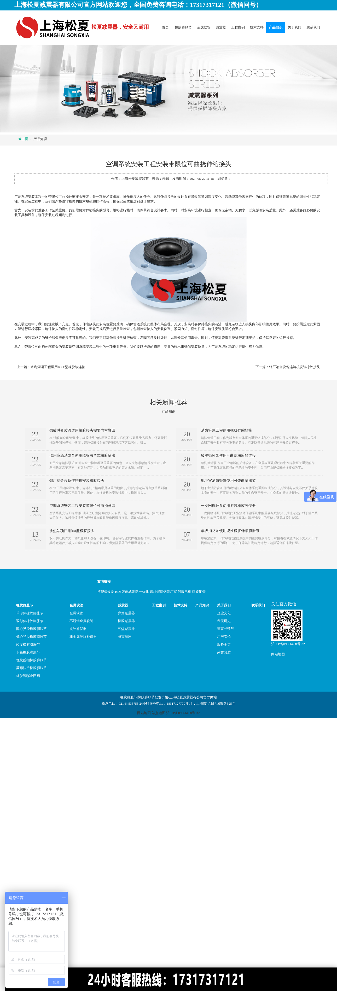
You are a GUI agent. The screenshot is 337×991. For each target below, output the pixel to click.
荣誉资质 (224, 652)
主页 (24, 139)
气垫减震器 (126, 629)
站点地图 (158, 713)
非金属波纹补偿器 (83, 637)
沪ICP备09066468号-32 (288, 644)
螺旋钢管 (199, 592)
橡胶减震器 (126, 621)
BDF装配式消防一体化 (132, 592)
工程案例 (238, 27)
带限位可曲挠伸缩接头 (65, 197)
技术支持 (257, 27)
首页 (165, 27)
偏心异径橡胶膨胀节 (31, 637)
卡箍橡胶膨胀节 (28, 652)
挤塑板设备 (105, 592)
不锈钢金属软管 (81, 621)
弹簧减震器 (126, 613)
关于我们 (294, 27)
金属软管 (204, 27)
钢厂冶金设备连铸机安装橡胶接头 (294, 367)
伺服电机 (184, 592)
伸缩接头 (89, 324)
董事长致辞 (225, 629)
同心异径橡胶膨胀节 (31, 629)
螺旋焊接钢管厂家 (163, 592)
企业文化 (224, 613)
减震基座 (124, 637)
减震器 (221, 27)
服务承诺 (224, 644)
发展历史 (224, 621)
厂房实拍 (224, 637)
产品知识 (275, 27)
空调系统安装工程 (28, 197)
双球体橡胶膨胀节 (29, 621)
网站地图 (278, 654)
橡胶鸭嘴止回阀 (28, 676)
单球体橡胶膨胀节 (29, 613)
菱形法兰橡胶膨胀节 (31, 668)
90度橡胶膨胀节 (28, 644)
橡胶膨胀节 (183, 27)
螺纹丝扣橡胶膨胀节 (31, 660)
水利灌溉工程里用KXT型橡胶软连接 (58, 367)
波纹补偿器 (77, 629)
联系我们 (313, 27)
